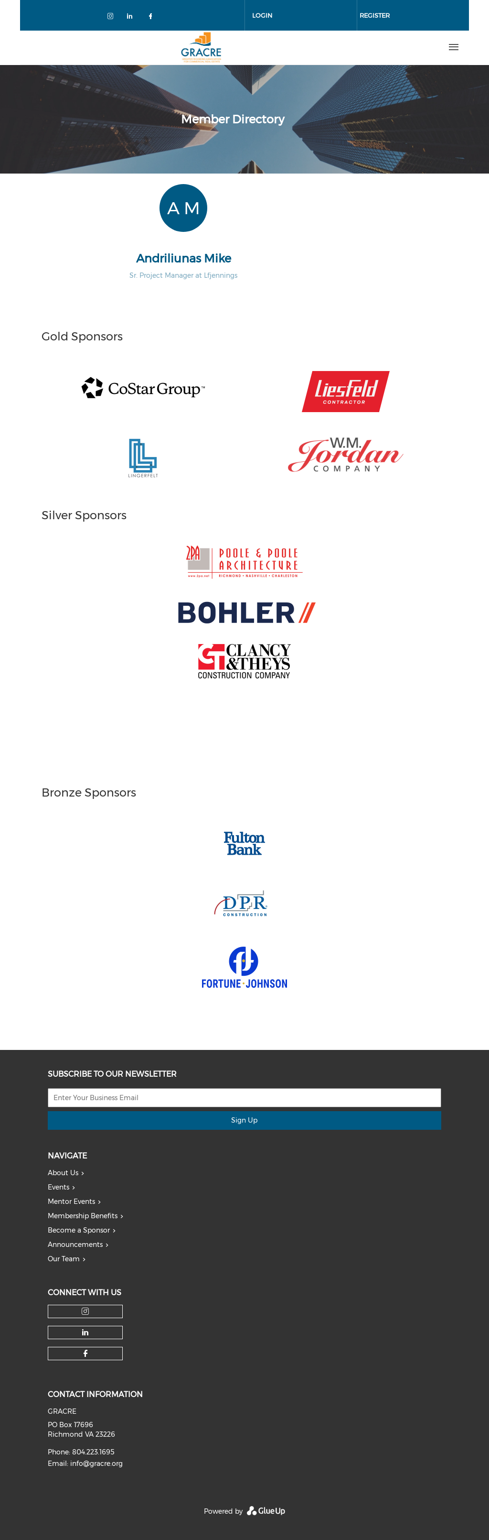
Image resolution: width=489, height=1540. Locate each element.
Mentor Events (71, 1201)
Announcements (75, 1244)
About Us (63, 1173)
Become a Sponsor (79, 1230)
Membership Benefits (82, 1216)
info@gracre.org (96, 1463)
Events (58, 1187)
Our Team (64, 1259)
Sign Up (244, 1120)
